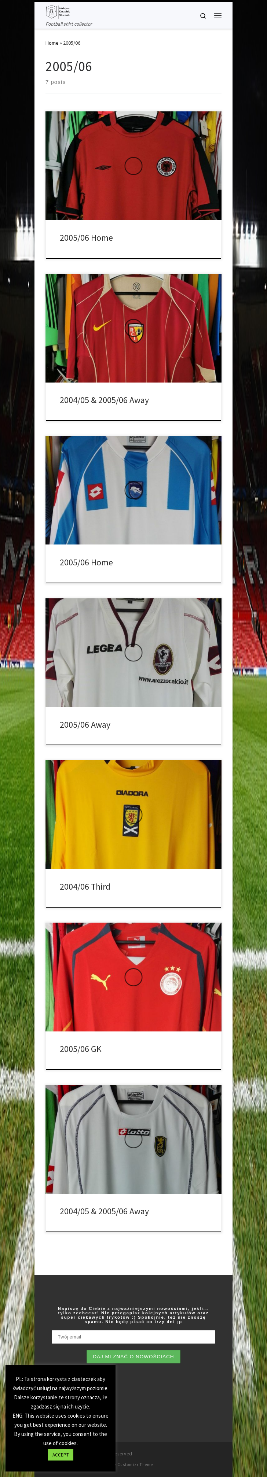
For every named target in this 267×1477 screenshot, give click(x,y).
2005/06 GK (81, 1049)
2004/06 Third (85, 886)
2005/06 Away (85, 724)
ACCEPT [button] (60, 1455)
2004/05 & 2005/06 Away (104, 400)
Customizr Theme (135, 1464)
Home (52, 43)
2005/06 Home (86, 237)
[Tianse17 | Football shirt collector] (57, 11)
